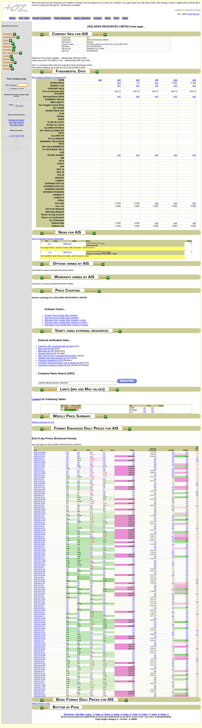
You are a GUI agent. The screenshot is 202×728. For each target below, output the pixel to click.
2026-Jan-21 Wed (39, 589)
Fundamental (9, 37)
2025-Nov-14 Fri (39, 681)
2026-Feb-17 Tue (39, 552)
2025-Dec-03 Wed (39, 655)
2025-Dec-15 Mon (39, 638)
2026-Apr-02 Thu (39, 487)
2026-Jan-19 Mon (39, 593)
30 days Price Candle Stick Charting (61, 315)
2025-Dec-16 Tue (39, 636)
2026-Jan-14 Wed (39, 599)
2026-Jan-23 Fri (39, 585)
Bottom (6, 68)
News (5, 40)
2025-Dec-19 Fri (39, 630)
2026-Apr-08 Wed (39, 483)
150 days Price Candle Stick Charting (61, 318)
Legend (36, 399)
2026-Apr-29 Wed (39, 452)
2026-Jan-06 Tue (39, 612)
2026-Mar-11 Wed (39, 520)
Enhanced (8, 62)
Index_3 (108, 714)
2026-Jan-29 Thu (39, 579)
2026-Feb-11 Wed (39, 560)
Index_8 (155, 714)
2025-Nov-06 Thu (39, 693)
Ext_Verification (10, 53)
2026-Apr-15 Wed (39, 472)
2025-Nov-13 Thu (39, 683)
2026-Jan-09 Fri (39, 605)
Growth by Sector (16, 120)
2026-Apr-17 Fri (39, 468)
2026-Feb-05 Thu (39, 569)
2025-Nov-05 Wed (39, 696)
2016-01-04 (67, 252)
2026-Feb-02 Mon (39, 575)
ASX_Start (24, 18)
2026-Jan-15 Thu (39, 597)
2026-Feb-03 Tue (39, 573)
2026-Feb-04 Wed (39, 571)
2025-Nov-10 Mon (39, 689)
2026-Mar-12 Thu (39, 517)
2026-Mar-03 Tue (39, 532)
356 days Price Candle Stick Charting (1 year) (65, 320)
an (49, 244)
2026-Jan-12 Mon (39, 603)
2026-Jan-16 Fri (39, 595)
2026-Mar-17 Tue (39, 511)
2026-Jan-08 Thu (39, 608)
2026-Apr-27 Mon (39, 456)
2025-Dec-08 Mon (39, 648)
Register (196, 14)
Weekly (6, 59)
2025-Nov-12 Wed (39, 685)
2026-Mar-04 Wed (39, 530)
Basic (6, 65)
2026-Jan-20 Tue (39, 591)
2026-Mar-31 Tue (39, 491)
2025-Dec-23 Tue (39, 626)
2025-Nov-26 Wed (39, 665)
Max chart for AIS (46, 348)
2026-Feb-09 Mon (39, 565)
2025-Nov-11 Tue (39, 687)
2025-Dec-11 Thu (39, 642)
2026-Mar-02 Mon (39, 534)
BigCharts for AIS (46, 351)
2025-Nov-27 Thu (39, 663)
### (100, 80)
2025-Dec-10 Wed (39, 644)
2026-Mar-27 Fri (39, 495)
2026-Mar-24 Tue (39, 501)
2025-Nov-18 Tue (39, 677)
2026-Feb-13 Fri (39, 556)
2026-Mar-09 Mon (39, 524)
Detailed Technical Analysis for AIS (54, 358)
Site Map (80, 714)
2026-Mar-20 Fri (39, 505)
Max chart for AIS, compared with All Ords (57, 355)
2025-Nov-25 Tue (39, 667)
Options (7, 43)
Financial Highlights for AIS (50, 360)
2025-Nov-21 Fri (39, 671)
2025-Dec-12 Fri (39, 640)
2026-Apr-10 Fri (39, 479)
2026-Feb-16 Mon (39, 554)
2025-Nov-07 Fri (39, 691)
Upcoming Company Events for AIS (54, 365)
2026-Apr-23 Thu (39, 460)
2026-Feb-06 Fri (39, 567)
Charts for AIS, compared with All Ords (55, 346)
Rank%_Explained (41, 18)
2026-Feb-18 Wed (39, 550)
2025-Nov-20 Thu (39, 673)
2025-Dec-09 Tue (39, 646)
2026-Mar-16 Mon (39, 513)
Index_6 (136, 714)
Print (116, 18)
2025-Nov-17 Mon (39, 679)
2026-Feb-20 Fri (39, 546)
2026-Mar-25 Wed (39, 499)
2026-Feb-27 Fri (39, 536)
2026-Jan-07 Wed (39, 610)
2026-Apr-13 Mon (39, 477)
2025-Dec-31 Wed (39, 618)
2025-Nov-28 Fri (39, 661)
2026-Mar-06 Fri (39, 526)
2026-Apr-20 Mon (39, 466)
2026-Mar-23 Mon (39, 503)
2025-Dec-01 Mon (39, 659)
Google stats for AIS (47, 353)
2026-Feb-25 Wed (39, 540)
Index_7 (146, 714)
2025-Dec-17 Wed (39, 634)
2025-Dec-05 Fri (39, 651)
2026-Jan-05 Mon (39, 614)
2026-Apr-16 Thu (39, 470)
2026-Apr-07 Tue (39, 485)
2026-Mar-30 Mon (39, 493)
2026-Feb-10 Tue (39, 563)
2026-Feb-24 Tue (39, 542)
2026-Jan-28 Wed (39, 581)
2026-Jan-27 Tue (39, 583)
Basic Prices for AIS (41, 703)
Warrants (7, 46)
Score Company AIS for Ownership (48, 239)
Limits (6, 56)
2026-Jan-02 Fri (39, 616)
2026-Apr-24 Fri (39, 458)
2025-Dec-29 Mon (39, 622)
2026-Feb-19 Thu (39, 548)
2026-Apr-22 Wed (39, 462)
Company (7, 34)
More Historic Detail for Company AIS (49, 77)
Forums (97, 18)
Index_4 (118, 714)
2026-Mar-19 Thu (39, 507)
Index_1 (90, 714)
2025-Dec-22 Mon (39, 628)
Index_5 (127, 714)
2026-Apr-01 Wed (39, 489)
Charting (7, 49)
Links (125, 18)
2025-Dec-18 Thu (39, 632)
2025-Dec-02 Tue (39, 657)
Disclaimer (69, 714)
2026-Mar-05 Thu (39, 528)
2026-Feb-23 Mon (39, 544)
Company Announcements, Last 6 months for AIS (60, 363)
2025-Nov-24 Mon (39, 669)
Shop (107, 18)
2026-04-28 (67, 244)
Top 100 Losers (16, 125)
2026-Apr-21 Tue (39, 464)
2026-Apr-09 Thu (39, 481)
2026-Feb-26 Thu (39, 538)
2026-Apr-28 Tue (39, 454)
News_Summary (82, 18)
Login (190, 14)
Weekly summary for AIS (43, 422)
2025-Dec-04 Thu (39, 653)
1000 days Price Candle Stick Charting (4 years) (66, 325)
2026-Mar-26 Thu (39, 497)
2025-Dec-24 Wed (39, 624)
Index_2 (99, 714)
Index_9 (164, 714)
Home (12, 18)
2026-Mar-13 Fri (39, 515)
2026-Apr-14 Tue (39, 475)
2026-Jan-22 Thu (39, 587)
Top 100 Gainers (16, 122)
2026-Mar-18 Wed (39, 509)
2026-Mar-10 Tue (39, 522)
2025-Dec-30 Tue (39, 620)
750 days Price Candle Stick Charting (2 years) (66, 322)
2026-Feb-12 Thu (39, 558)
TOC (45, 34)
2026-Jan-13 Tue (39, 601)
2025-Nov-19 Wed (39, 675)
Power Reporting (62, 18)
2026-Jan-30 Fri (39, 577)
